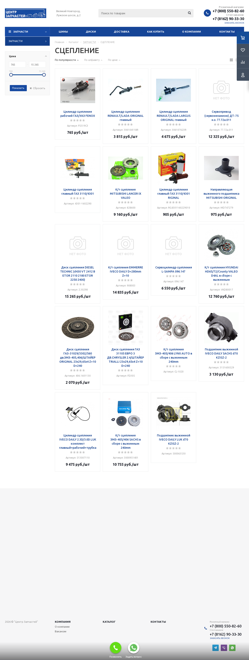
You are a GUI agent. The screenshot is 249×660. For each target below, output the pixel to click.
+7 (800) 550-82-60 (228, 11)
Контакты (227, 31)
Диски (91, 31)
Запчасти (20, 31)
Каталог (109, 621)
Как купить (155, 31)
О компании (191, 31)
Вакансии (60, 631)
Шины (63, 31)
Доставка (121, 31)
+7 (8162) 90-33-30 (228, 18)
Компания (63, 621)
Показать (18, 87)
